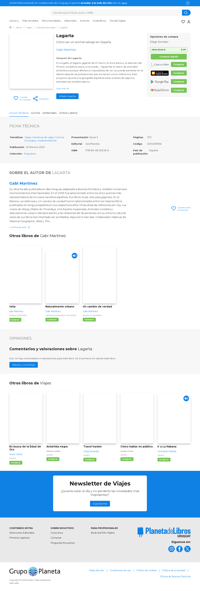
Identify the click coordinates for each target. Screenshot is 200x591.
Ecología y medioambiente (41, 140)
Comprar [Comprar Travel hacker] (90, 460)
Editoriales (70, 20)
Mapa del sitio (96, 570)
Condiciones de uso (120, 570)
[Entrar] (188, 22)
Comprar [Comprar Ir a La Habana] (164, 460)
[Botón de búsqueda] (186, 13)
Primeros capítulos (19, 538)
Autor (35, 113)
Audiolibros (99, 20)
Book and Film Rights (103, 533)
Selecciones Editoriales (21, 533)
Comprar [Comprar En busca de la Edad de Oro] (16, 463)
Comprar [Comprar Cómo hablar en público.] (127, 459)
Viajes (28, 137)
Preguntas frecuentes (63, 543)
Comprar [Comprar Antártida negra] (53, 459)
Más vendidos (30, 20)
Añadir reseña (67, 96)
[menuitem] (14, 22)
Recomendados (51, 20)
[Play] (73, 256)
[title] (164, 532)
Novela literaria (17, 315)
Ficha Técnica (19, 113)
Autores (84, 20)
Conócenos (57, 533)
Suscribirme (100, 504)
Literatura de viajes (43, 137)
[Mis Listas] (182, 22)
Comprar (178, 64)
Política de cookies (146, 570)
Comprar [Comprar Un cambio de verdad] (89, 320)
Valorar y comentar (23, 365)
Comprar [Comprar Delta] (15, 320)
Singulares (30, 153)
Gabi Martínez (23, 183)
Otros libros (68, 113)
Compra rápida (169, 56)
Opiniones (49, 113)
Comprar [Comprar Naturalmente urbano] (52, 320)
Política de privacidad (173, 570)
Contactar (56, 538)
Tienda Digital (118, 20)
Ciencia (59, 137)
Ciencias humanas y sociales (60, 315)
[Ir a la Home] (10, 27)
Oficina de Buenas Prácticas (175, 576)
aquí (124, 2)
